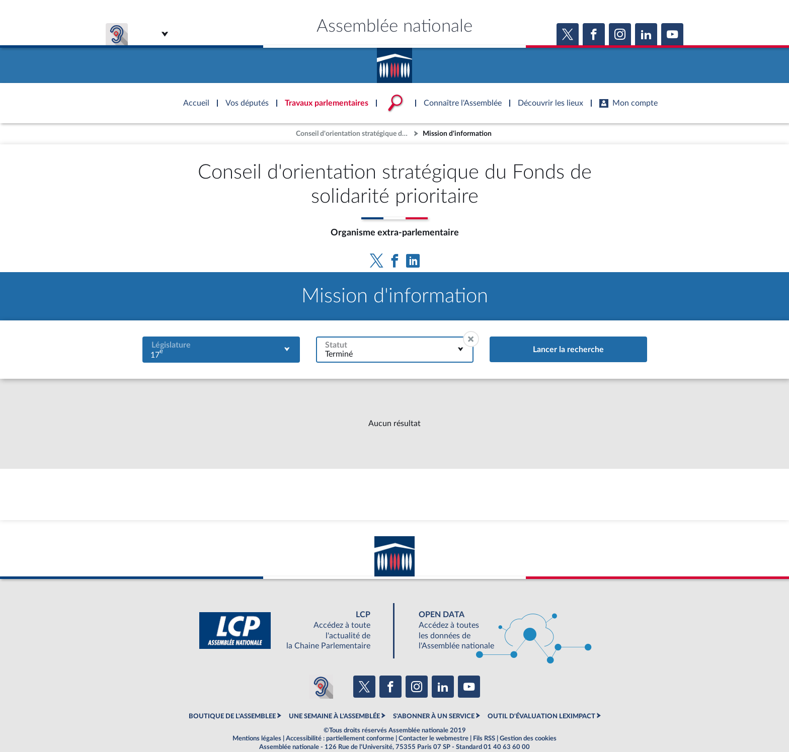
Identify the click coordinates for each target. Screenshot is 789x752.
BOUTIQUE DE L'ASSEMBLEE (232, 716)
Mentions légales (256, 738)
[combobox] (221, 349)
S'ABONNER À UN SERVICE (434, 716)
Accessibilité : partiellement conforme (340, 738)
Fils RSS (484, 738)
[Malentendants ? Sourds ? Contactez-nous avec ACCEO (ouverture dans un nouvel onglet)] (321, 687)
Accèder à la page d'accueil (394, 61)
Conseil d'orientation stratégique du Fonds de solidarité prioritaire (354, 133)
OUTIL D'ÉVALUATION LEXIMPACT (541, 716)
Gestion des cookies (528, 738)
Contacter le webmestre (433, 738)
